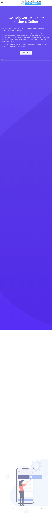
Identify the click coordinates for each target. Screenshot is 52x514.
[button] (2, 3)
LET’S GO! (26, 53)
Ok (26, 511)
